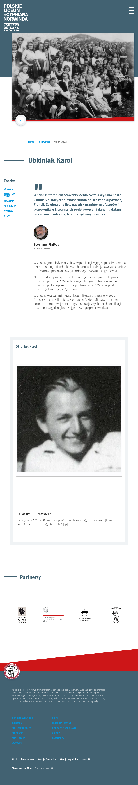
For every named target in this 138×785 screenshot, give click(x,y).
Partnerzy (58, 738)
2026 (14, 759)
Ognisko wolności (23, 718)
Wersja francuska (47, 759)
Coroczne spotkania (64, 728)
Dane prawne (27, 759)
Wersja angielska (69, 759)
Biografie (17, 733)
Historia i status (61, 723)
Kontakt (86, 759)
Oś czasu (17, 723)
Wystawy (17, 743)
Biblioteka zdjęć (21, 728)
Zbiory (56, 733)
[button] (130, 10)
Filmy (55, 718)
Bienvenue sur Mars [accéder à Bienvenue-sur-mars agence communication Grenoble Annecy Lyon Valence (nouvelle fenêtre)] (22, 768)
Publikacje (18, 738)
